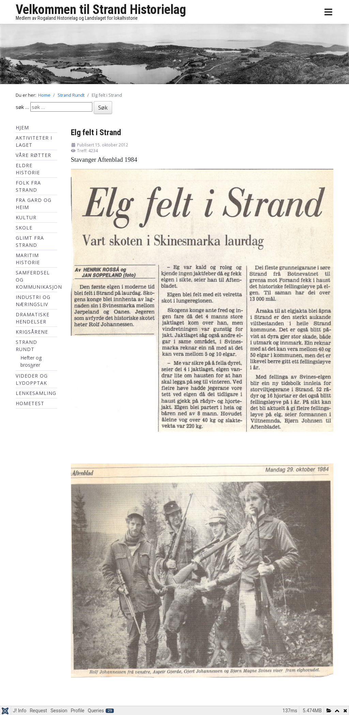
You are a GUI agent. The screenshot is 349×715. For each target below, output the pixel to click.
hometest (30, 403)
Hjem (22, 127)
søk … (22, 107)
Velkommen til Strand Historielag (101, 9)
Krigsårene (32, 332)
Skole (24, 227)
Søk (103, 107)
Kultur (26, 217)
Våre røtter (33, 155)
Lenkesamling (36, 393)
